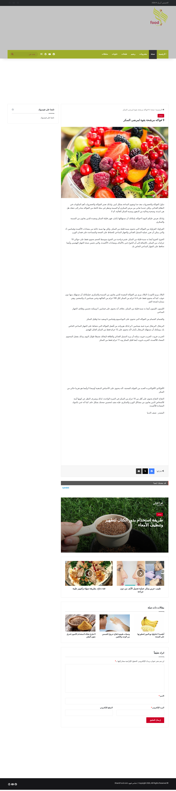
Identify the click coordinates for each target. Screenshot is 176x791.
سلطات (105, 54)
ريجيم (133, 54)
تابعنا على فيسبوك (47, 118)
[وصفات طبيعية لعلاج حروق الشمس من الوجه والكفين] (115, 623)
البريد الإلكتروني (157, 708)
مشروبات (143, 54)
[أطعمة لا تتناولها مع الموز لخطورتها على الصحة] (149, 623)
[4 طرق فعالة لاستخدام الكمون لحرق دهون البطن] (80, 623)
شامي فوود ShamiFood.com (126, 783)
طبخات (124, 54)
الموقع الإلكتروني (106, 708)
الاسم (161, 696)
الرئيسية (163, 54)
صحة (153, 54)
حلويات (115, 54)
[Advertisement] (60, 28)
